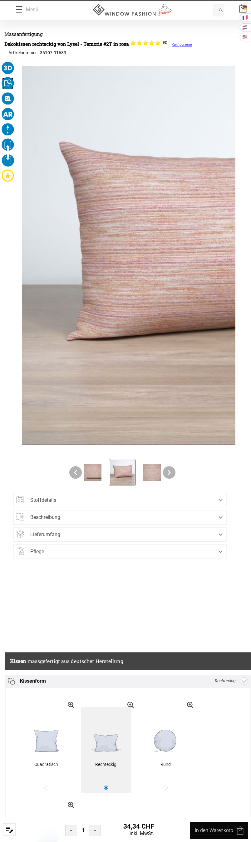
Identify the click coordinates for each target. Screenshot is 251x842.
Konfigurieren (182, 44)
